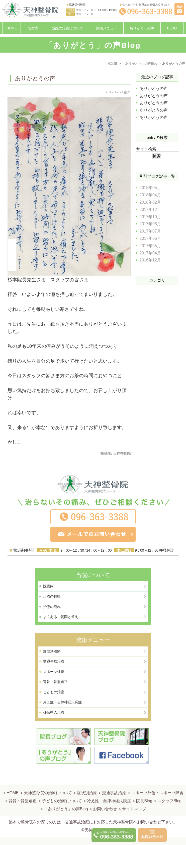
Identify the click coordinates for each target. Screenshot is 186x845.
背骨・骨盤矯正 (55, 682)
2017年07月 (150, 231)
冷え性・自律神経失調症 (109, 789)
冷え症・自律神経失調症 (62, 702)
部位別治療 (52, 651)
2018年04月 (150, 195)
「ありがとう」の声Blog (66, 797)
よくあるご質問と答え (60, 617)
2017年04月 (150, 253)
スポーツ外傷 (53, 672)
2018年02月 (150, 202)
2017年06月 (150, 238)
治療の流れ (52, 607)
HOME (12, 28)
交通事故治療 (53, 661)
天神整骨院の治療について (48, 781)
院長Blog (144, 789)
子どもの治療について (62, 789)
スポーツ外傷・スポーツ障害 (157, 781)
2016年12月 (150, 260)
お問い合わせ (105, 797)
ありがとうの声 (142, 28)
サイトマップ (134, 797)
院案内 (33, 28)
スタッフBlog (169, 789)
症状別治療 (87, 781)
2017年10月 (150, 217)
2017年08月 (150, 224)
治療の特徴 (52, 596)
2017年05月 (150, 246)
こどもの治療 (53, 692)
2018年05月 (150, 187)
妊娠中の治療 (53, 712)
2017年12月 (150, 209)
